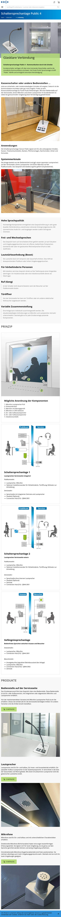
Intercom (9, 17)
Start (2, 17)
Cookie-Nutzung (42, 915)
